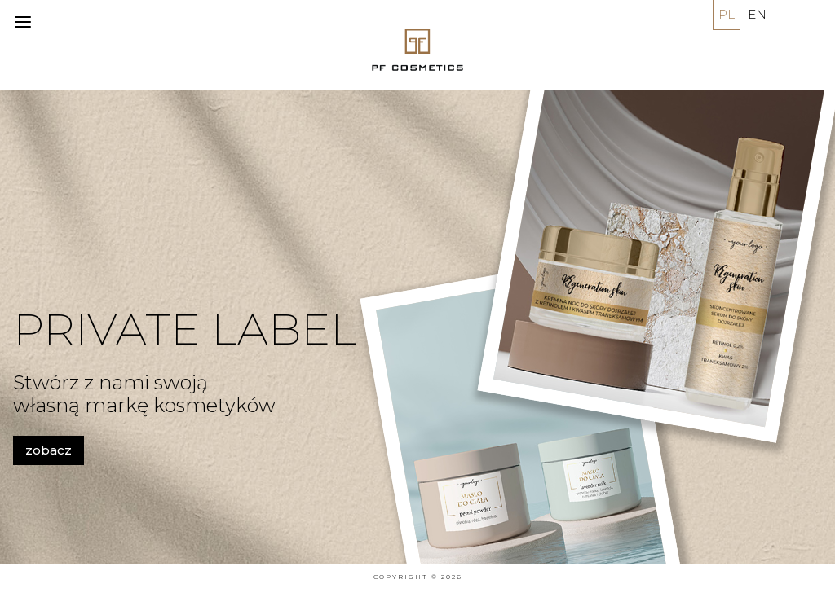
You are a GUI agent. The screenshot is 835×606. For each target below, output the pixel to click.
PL (726, 14)
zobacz (48, 450)
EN (757, 14)
